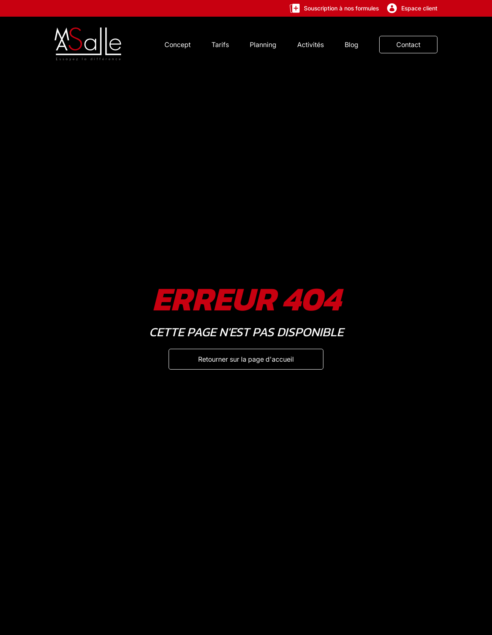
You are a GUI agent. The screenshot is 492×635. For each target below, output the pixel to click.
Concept (177, 44)
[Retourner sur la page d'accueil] (246, 359)
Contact (408, 44)
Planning (263, 44)
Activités (310, 44)
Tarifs (220, 44)
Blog (351, 44)
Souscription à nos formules (334, 8)
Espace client (412, 8)
